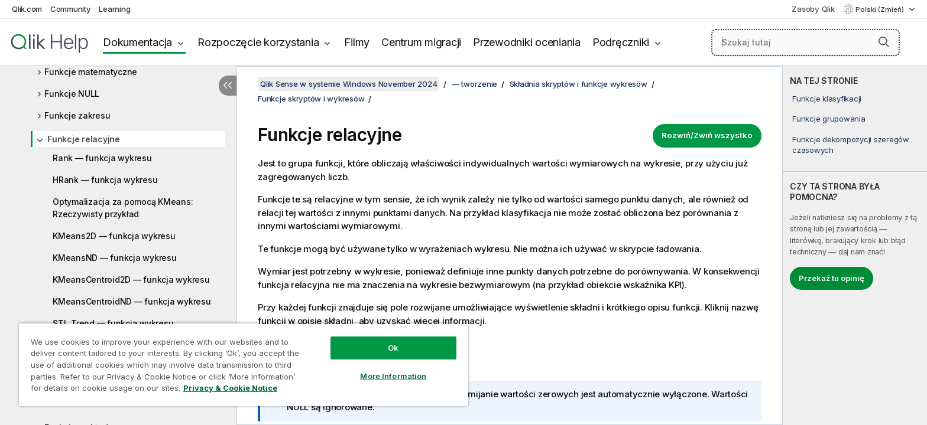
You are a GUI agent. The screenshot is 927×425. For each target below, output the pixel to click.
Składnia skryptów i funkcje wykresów (578, 84)
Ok (393, 347)
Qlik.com (27, 9)
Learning (114, 9)
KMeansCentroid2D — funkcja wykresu (131, 279)
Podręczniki (620, 42)
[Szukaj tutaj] (805, 42)
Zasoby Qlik (813, 9)
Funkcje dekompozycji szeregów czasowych (850, 145)
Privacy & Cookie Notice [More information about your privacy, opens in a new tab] (230, 388)
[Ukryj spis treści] (227, 86)
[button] (884, 42)
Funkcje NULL (71, 94)
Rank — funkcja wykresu (102, 158)
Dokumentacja (137, 42)
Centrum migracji (421, 42)
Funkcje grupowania (829, 118)
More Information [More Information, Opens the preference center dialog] (393, 376)
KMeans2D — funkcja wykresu (114, 236)
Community (70, 9)
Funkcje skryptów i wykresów (311, 98)
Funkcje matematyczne (90, 72)
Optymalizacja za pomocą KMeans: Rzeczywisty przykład (123, 208)
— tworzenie (474, 84)
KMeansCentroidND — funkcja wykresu (132, 301)
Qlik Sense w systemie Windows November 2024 (348, 84)
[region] (243, 364)
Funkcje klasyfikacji (826, 98)
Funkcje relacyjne (83, 139)
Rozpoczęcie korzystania (258, 42)
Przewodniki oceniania (527, 42)
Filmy (356, 42)
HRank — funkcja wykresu (105, 180)
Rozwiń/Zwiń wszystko (707, 135)
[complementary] (855, 245)
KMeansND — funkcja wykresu (115, 258)
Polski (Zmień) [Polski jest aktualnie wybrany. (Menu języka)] (880, 9)
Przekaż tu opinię (831, 278)
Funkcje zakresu (77, 115)
